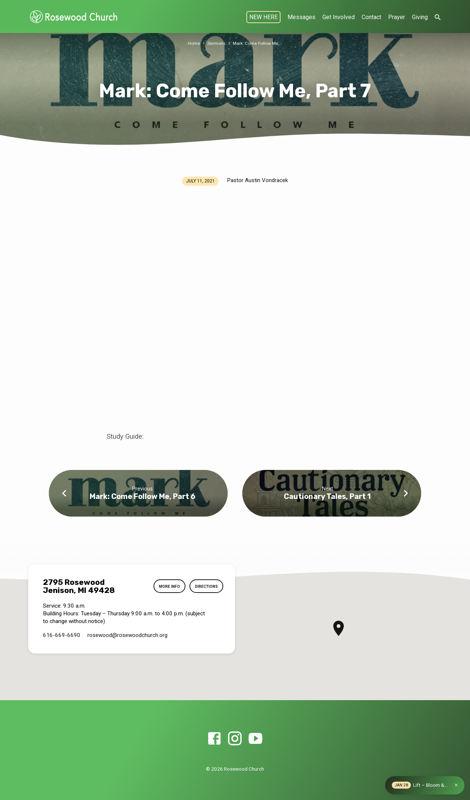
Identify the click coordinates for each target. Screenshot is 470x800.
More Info (164, 586)
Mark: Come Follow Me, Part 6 (142, 496)
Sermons (215, 43)
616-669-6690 (61, 635)
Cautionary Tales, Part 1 (327, 496)
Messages (301, 17)
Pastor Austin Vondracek (257, 180)
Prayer (396, 17)
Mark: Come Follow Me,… (258, 43)
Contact (371, 17)
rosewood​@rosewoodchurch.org (127, 635)
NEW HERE (263, 17)
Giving (420, 17)
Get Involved (338, 17)
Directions (204, 586)
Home (192, 43)
